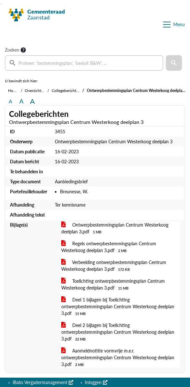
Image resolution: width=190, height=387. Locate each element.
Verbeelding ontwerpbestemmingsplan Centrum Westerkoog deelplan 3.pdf (113, 266)
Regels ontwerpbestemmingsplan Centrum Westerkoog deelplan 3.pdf (108, 247)
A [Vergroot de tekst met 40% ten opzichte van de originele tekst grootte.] (32, 101)
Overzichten (35, 90)
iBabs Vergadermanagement (42, 382)
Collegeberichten (66, 90)
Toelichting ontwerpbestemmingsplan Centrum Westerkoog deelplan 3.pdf (113, 284)
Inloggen (95, 382)
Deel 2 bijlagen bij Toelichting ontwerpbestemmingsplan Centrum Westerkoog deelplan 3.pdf (117, 332)
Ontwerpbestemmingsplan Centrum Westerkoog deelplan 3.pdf (114, 228)
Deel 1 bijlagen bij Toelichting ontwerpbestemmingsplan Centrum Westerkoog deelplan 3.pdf (117, 306)
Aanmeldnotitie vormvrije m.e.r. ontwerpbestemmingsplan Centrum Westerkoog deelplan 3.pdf (117, 357)
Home (13, 90)
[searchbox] (84, 63)
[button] (174, 63)
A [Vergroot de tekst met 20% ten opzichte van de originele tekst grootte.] (21, 101)
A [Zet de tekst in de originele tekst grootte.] (10, 101)
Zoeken (12, 50)
